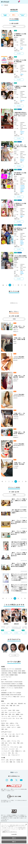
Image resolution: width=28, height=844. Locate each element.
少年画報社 (14, 673)
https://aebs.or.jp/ (4, 820)
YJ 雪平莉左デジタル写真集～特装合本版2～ (20, 204)
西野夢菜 (16, 37)
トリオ (11, 734)
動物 (13, 761)
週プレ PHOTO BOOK (7, 681)
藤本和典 (22, 160)
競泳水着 (22, 703)
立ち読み (19, 53)
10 (18, 285)
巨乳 (16, 710)
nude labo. (4, 698)
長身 (12, 714)
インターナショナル (8, 718)
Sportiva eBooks (18, 687)
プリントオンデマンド (7, 696)
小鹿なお (16, 119)
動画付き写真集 (5, 694)
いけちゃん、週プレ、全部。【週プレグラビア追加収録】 (20, 146)
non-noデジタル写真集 (7, 685)
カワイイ (6, 727)
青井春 (15, 176)
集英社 (23, 671)
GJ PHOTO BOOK (6, 683)
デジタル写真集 (5, 15)
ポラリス (23, 696)
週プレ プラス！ (14, 15)
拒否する (14, 838)
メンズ (5, 761)
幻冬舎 (19, 671)
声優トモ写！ (16, 696)
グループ (20, 734)
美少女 (5, 723)
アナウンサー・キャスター (10, 749)
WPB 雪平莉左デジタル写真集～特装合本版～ (20, 229)
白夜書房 (11, 675)
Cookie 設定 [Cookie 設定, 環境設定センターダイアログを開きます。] (14, 834)
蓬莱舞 (15, 89)
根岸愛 (15, 260)
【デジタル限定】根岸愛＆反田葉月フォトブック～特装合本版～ (20, 257)
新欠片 (3, 675)
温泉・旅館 (14, 736)
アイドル (16, 741)
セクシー (16, 727)
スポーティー (16, 716)
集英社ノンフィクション (7, 687)
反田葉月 (16, 262)
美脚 (4, 714)
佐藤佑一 (22, 74)
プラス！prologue (16, 692)
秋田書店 (3, 669)
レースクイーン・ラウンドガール (12, 747)
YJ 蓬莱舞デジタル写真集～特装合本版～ (20, 87)
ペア (4, 734)
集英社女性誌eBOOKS (19, 685)
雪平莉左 (16, 206)
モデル (12, 743)
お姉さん (14, 723)
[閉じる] (26, 824)
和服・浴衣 (15, 705)
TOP (2, 5)
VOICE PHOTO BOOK (15, 694)
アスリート (6, 755)
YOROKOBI (22, 186)
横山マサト (22, 159)
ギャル (19, 718)
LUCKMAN (22, 185)
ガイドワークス (10, 669)
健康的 (20, 714)
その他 (20, 761)
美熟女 (5, 725)
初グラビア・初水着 (17, 759)
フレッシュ (6, 716)
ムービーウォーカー (6, 677)
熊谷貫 (21, 240)
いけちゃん (16, 150)
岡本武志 (22, 242)
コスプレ (5, 703)
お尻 (4, 712)
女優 (4, 743)
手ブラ (5, 759)
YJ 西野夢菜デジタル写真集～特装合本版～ (20, 34)
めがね (5, 705)
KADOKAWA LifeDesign (7, 671)
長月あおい (16, 120)
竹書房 (19, 673)
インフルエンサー (8, 751)
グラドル (6, 741)
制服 (14, 703)
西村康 (21, 47)
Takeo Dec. (22, 100)
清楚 (4, 729)
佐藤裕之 (22, 243)
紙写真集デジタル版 (6, 692)
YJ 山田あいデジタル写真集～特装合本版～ (20, 61)
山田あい (16, 63)
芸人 (15, 753)
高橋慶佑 (22, 191)
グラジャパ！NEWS (22, 15)
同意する (14, 841)
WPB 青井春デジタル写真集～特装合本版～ (20, 173)
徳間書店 (24, 673)
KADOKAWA (18, 669)
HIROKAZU (22, 188)
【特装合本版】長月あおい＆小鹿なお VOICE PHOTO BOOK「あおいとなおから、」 (20, 115)
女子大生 (5, 745)
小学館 (9, 673)
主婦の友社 (4, 673)
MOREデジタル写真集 (16, 683)
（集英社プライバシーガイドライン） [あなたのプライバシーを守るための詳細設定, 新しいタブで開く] (9, 831)
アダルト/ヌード (15, 755)
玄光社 (15, 671)
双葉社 (16, 675)
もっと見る (14, 655)
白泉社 (7, 675)
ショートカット (15, 712)
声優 (20, 743)
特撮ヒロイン (20, 751)
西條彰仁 (22, 189)
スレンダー (6, 710)
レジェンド (6, 753)
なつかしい (15, 725)
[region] (14, 833)
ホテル (5, 736)
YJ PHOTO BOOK (17, 681)
